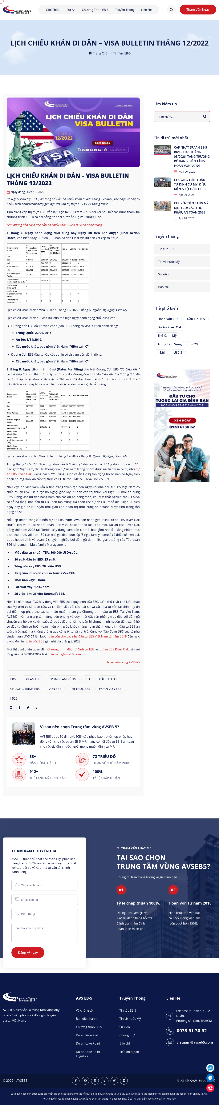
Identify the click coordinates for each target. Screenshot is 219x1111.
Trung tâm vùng (170, 344)
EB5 (13, 679)
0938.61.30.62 (192, 1030)
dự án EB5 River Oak (114, 649)
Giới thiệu (53, 10)
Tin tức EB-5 (122, 53)
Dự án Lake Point (88, 1043)
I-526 (13, 698)
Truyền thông (125, 10)
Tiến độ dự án (129, 1052)
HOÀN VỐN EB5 (110, 689)
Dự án (71, 10)
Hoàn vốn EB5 (168, 319)
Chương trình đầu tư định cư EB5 (71, 649)
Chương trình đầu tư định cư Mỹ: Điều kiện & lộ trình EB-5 (190, 184)
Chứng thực (128, 1035)
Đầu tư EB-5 (196, 319)
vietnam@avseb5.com (65, 654)
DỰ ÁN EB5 (32, 679)
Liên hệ (146, 10)
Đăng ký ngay (28, 952)
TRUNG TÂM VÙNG (62, 679)
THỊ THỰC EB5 (80, 689)
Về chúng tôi (84, 1010)
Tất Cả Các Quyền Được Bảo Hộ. (196, 1080)
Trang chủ (97, 53)
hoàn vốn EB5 (34, 641)
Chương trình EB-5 (95, 10)
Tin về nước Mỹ (169, 262)
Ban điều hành (86, 1019)
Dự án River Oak (170, 327)
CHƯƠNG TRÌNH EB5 (25, 689)
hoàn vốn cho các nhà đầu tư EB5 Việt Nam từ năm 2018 (87, 636)
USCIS (178, 352)
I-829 (194, 344)
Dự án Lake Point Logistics (88, 1054)
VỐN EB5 (55, 689)
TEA (87, 679)
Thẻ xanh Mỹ (167, 336)
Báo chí (163, 287)
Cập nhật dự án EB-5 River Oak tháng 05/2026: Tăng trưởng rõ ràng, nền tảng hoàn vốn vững (192, 156)
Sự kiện (163, 274)
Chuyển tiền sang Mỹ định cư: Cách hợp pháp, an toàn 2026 (191, 207)
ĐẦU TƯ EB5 (107, 679)
